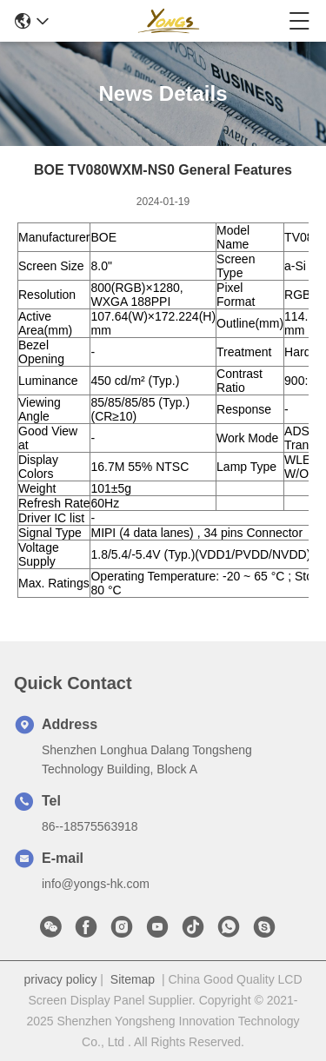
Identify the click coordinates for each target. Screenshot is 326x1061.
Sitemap (132, 979)
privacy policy (59, 979)
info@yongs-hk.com (96, 884)
